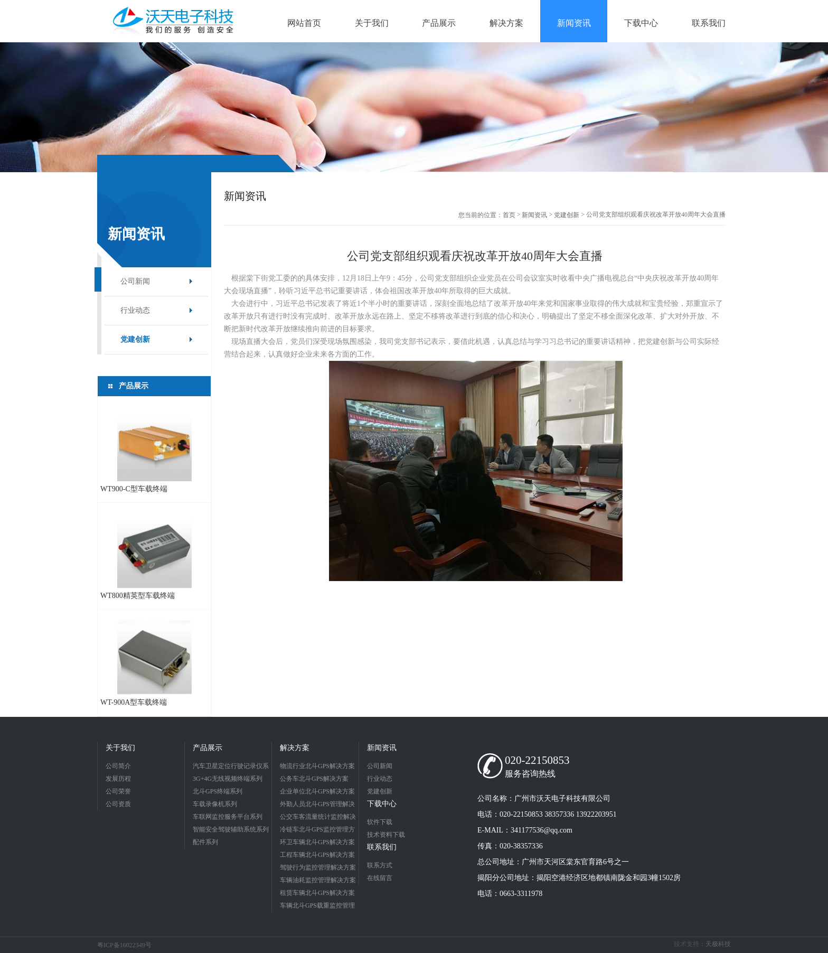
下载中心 (382, 804)
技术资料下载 (386, 834)
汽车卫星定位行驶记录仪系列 (231, 767)
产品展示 (207, 748)
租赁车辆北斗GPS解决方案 (317, 892)
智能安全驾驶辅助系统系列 (231, 829)
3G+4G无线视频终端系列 (227, 778)
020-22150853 (537, 760)
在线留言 (379, 878)
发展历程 (118, 778)
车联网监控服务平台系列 (227, 816)
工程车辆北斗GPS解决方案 (317, 854)
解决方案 (294, 748)
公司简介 (118, 766)
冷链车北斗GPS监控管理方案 (317, 831)
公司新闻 (135, 281)
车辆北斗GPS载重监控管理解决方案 (317, 907)
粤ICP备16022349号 (124, 945)
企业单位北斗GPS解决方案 (317, 791)
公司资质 (118, 804)
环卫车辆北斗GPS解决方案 (317, 842)
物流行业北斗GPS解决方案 (317, 766)
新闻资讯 (534, 215)
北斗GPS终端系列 (217, 791)
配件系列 (205, 842)
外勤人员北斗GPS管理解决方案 (317, 805)
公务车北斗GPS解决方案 (314, 778)
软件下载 (379, 822)
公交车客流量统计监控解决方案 (318, 818)
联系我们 (382, 847)
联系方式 (379, 865)
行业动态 (135, 310)
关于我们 (120, 748)
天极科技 (718, 944)
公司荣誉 (118, 791)
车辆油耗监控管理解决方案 (318, 880)
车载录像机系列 (215, 804)
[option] (414, 107)
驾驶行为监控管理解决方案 (318, 867)
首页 (509, 215)
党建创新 (135, 339)
